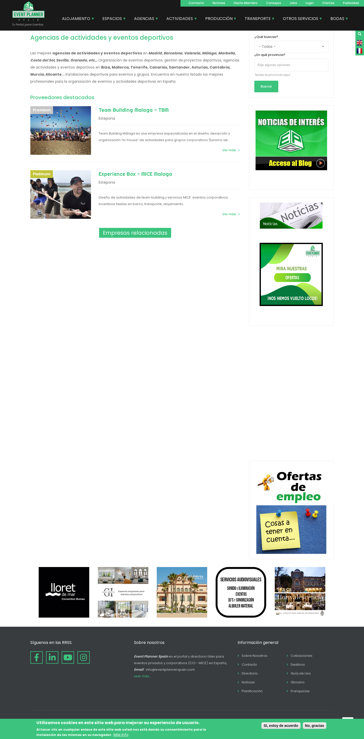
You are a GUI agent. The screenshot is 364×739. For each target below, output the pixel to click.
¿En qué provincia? (269, 54)
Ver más (229, 150)
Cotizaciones (301, 655)
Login (310, 3)
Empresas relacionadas (135, 232)
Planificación (252, 691)
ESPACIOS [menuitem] (112, 19)
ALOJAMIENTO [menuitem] (76, 19)
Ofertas (328, 3)
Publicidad (351, 3)
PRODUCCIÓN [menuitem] (219, 19)
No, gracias (314, 726)
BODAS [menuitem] (338, 19)
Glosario (298, 682)
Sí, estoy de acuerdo (281, 726)
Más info (120, 734)
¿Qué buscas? (266, 36)
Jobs (293, 3)
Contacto (196, 3)
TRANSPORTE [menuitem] (258, 19)
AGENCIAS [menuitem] (144, 19)
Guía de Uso (301, 673)
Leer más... (142, 676)
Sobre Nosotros (254, 655)
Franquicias (300, 691)
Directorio (250, 673)
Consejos (273, 3)
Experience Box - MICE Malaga (135, 174)
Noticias (219, 3)
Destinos (298, 664)
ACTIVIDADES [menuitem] (180, 19)
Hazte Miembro (246, 3)
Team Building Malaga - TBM (134, 110)
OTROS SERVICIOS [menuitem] (301, 19)
